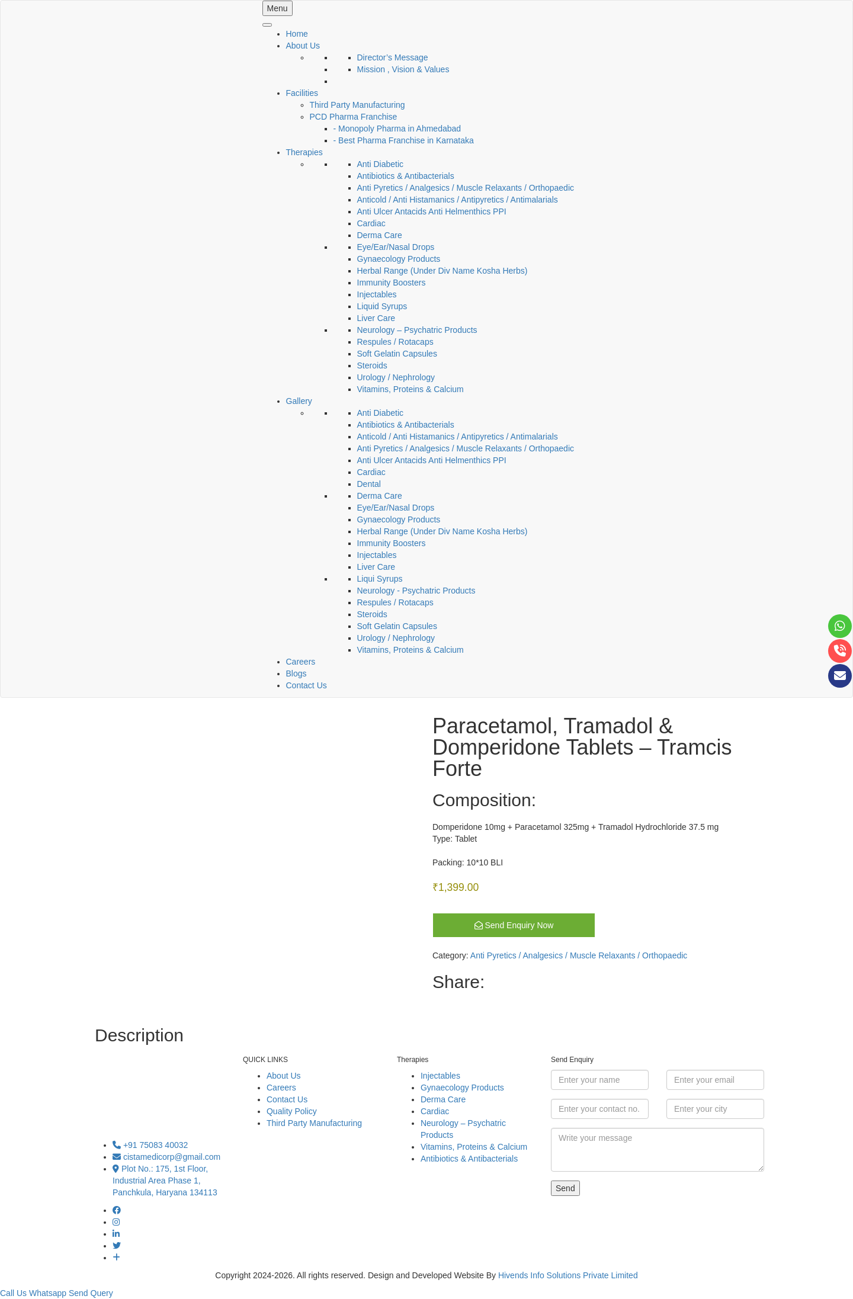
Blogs (296, 673)
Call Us (13, 1293)
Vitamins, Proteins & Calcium (410, 389)
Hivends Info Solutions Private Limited (568, 1275)
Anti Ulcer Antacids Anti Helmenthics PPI (431, 211)
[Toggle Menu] (267, 25)
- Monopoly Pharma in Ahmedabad (397, 128)
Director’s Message (392, 57)
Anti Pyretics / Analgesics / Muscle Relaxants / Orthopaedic (466, 188)
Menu (277, 8)
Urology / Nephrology (396, 377)
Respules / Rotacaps (395, 342)
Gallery (299, 401)
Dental (369, 484)
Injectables (377, 294)
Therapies (304, 152)
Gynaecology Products (399, 259)
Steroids (372, 365)
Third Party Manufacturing (357, 105)
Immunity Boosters (391, 282)
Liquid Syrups (382, 306)
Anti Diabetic (380, 164)
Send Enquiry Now (514, 925)
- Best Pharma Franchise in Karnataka (403, 140)
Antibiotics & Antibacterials (405, 176)
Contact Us (306, 685)
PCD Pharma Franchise (353, 116)
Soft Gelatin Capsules (397, 353)
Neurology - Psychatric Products (416, 590)
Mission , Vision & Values (403, 69)
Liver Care (376, 318)
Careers (301, 661)
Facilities (302, 93)
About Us (303, 45)
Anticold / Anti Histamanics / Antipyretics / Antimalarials (457, 199)
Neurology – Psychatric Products (417, 330)
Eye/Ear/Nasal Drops (396, 247)
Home (297, 34)
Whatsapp (47, 1293)
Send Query (91, 1293)
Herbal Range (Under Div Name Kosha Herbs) (442, 270)
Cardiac (371, 223)
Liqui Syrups (380, 578)
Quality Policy (292, 1111)
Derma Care (379, 235)
